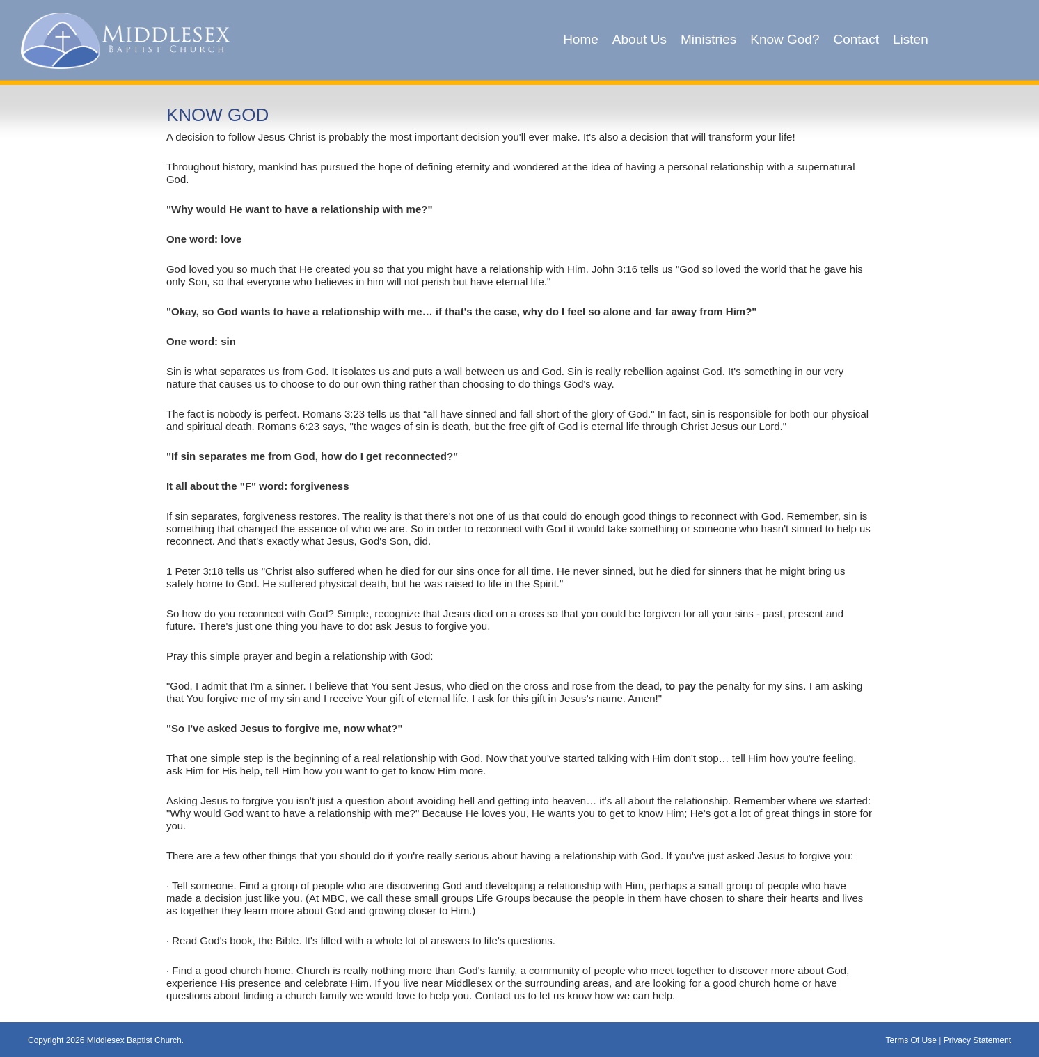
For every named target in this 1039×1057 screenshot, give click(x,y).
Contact (856, 39)
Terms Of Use (910, 1040)
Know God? (784, 39)
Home (580, 39)
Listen (910, 39)
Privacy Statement (977, 1040)
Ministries (708, 39)
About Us (639, 39)
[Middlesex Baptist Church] (125, 39)
